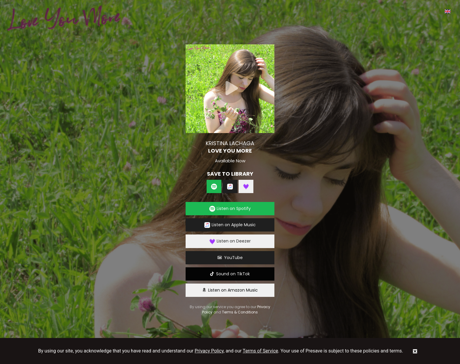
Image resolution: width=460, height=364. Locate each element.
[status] (415, 351)
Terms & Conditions (240, 312)
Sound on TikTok (230, 274)
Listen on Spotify (230, 209)
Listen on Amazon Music (230, 290)
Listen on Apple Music (230, 225)
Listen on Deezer (230, 241)
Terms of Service (260, 351)
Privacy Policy (209, 351)
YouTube (230, 258)
